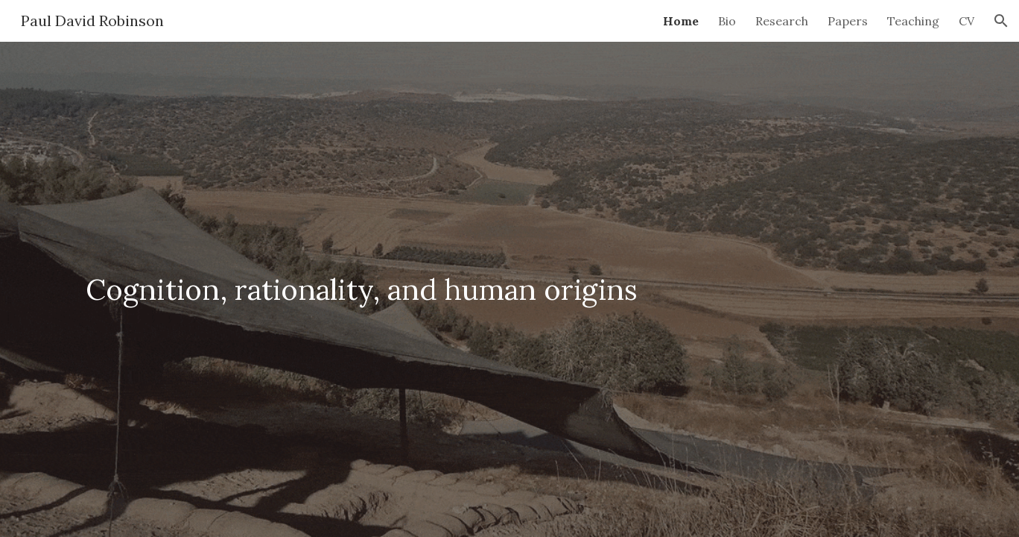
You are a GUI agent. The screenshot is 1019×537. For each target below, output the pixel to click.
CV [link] (966, 20)
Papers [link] (848, 20)
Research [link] (781, 20)
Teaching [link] (913, 20)
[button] (1001, 21)
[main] (509, 290)
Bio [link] (727, 20)
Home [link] (681, 20)
